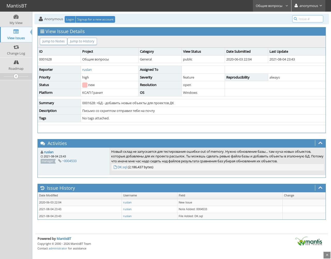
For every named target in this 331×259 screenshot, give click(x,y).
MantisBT (64, 238)
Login (70, 19)
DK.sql (122, 167)
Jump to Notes (53, 41)
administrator (58, 248)
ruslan (87, 69)
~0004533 (69, 160)
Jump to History (82, 41)
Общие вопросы (272, 5)
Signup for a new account (95, 19)
